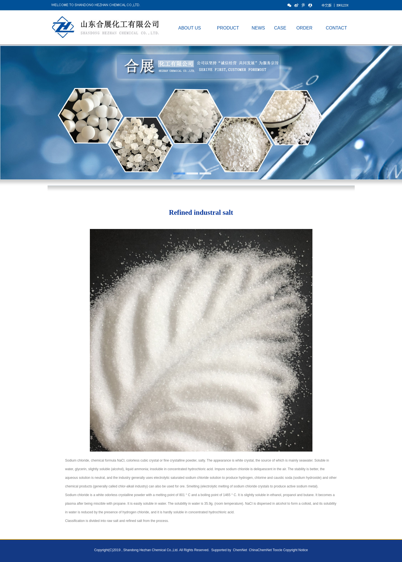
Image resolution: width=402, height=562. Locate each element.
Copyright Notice (295, 550)
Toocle (277, 550)
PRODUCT (228, 28)
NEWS (258, 28)
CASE (280, 28)
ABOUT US (189, 28)
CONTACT (336, 28)
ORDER (304, 28)
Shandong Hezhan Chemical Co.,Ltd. (150, 550)
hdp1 (201, 115)
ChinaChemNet (260, 550)
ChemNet (240, 550)
